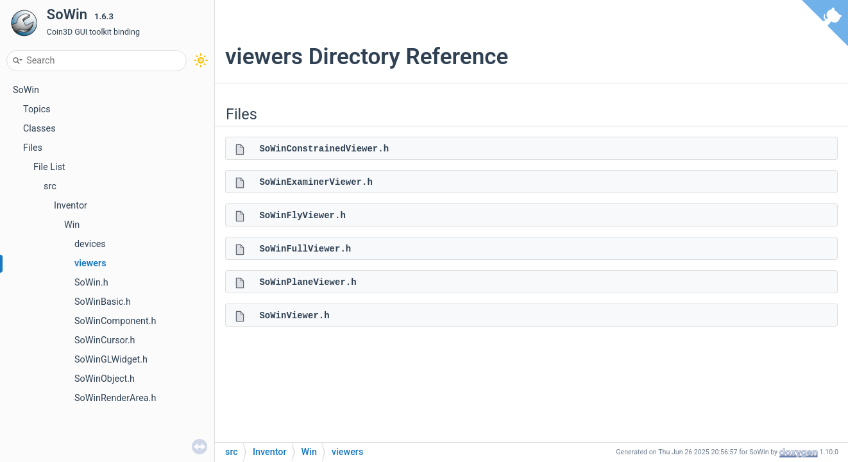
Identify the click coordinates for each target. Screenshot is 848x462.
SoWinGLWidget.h (111, 359)
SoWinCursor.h (104, 340)
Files (32, 147)
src (50, 186)
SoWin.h (91, 282)
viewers (90, 263)
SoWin (26, 90)
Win (72, 224)
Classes (39, 128)
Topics (37, 109)
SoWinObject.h (104, 378)
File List (49, 167)
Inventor (70, 205)
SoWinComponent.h (115, 321)
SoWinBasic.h (102, 301)
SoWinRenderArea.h (115, 398)
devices (90, 244)
